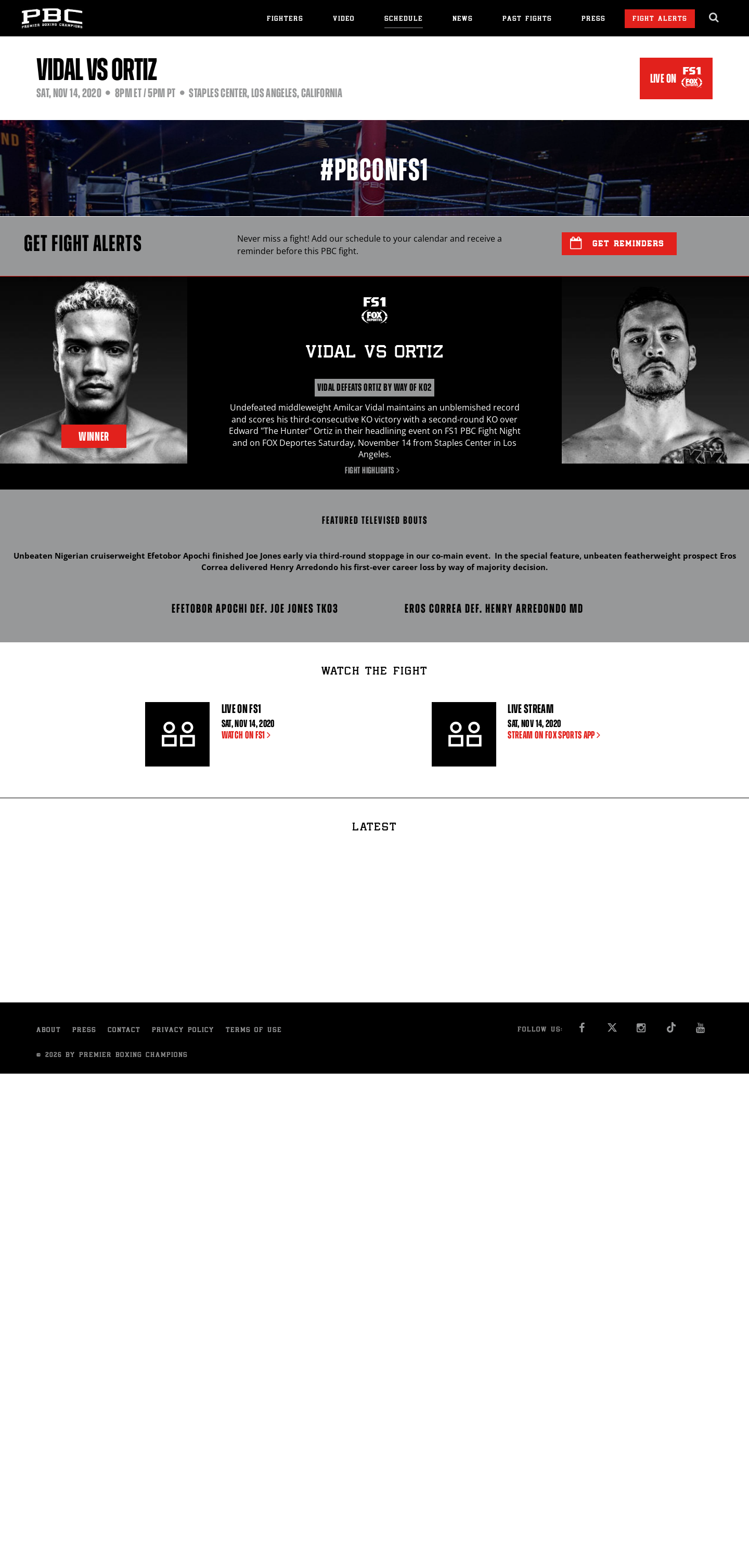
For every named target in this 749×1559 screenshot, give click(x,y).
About (48, 1031)
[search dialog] (714, 17)
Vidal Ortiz (374, 353)
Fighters (285, 19)
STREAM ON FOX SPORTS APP (556, 735)
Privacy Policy (183, 1031)
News (463, 19)
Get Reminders (617, 243)
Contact (124, 1031)
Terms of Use (254, 1031)
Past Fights (527, 19)
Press (593, 19)
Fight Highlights (374, 470)
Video (344, 19)
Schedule (403, 19)
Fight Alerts (659, 19)
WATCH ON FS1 (248, 735)
